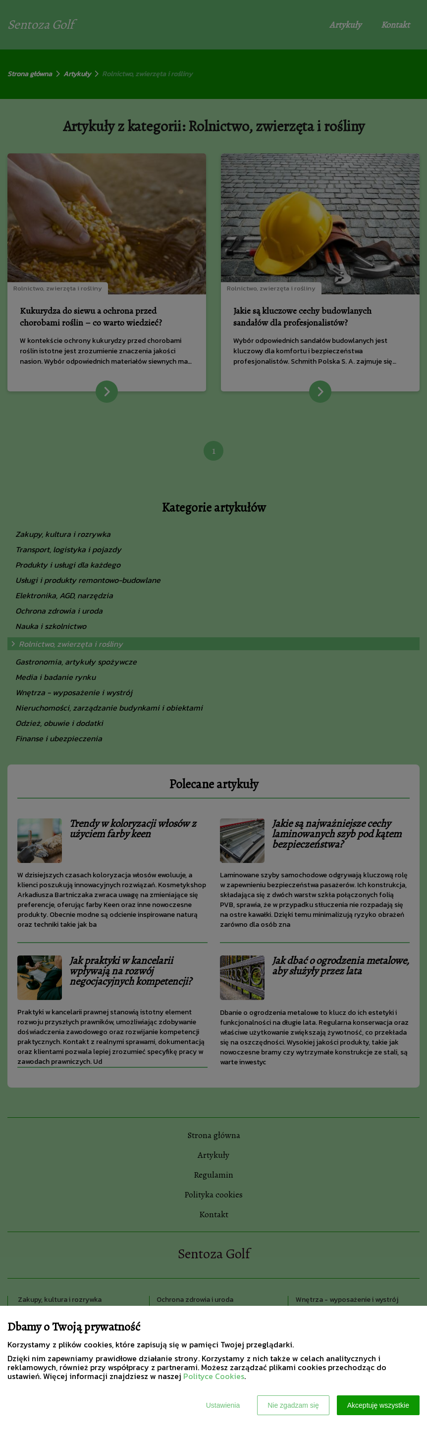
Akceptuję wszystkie (378, 1405)
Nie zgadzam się (293, 1405)
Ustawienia (223, 1405)
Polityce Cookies (213, 1376)
